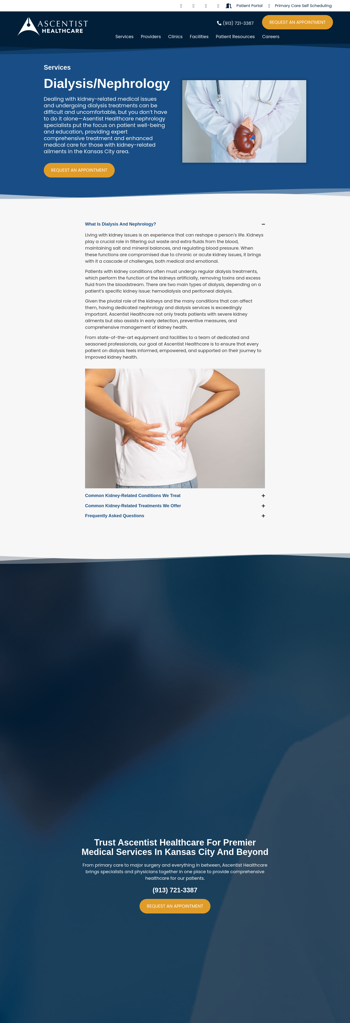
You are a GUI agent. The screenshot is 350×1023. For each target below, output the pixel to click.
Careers (270, 37)
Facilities (199, 37)
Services (124, 37)
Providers (151, 37)
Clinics (175, 37)
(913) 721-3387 (175, 890)
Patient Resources (235, 37)
